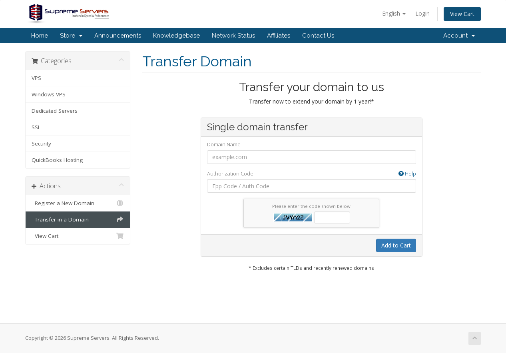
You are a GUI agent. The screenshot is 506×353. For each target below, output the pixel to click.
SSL (36, 127)
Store (71, 35)
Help (407, 173)
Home (39, 35)
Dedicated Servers (55, 110)
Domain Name (224, 144)
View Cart (462, 14)
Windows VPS (49, 94)
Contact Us (318, 35)
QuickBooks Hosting (57, 160)
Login (422, 13)
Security (41, 143)
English (394, 13)
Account (459, 35)
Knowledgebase (176, 35)
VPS (36, 78)
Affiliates (278, 35)
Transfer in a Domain (78, 219)
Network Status (233, 35)
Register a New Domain (78, 203)
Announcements (117, 35)
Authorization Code (311, 173)
